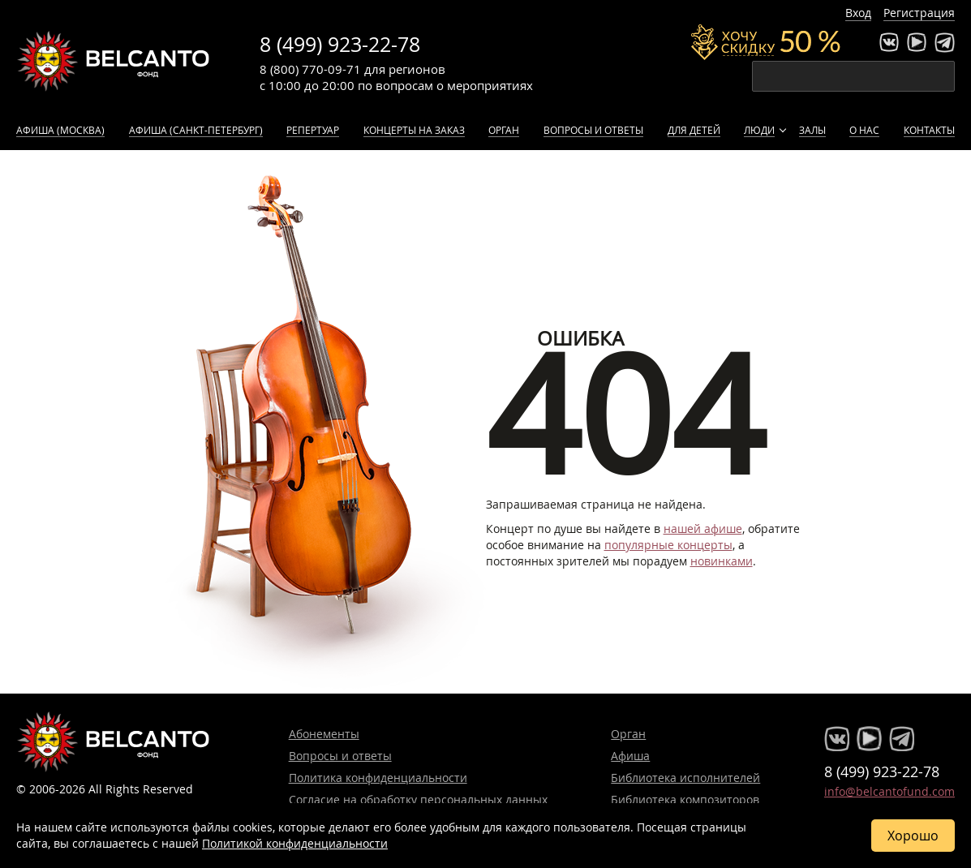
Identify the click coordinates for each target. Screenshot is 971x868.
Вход (858, 12)
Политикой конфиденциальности (295, 843)
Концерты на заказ (414, 129)
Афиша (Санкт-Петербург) (196, 129)
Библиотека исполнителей (685, 777)
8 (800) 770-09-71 (310, 69)
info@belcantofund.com (889, 791)
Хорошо (913, 835)
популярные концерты (668, 544)
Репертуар (312, 129)
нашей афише (703, 528)
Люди (759, 129)
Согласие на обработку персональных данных (418, 799)
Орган (503, 129)
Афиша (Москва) (60, 129)
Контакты (929, 129)
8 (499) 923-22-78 (340, 44)
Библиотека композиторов (685, 799)
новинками (721, 561)
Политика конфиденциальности (378, 777)
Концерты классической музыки (113, 60)
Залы (812, 129)
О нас (864, 129)
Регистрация (919, 12)
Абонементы (324, 733)
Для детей (694, 129)
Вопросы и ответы (593, 129)
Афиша (630, 755)
